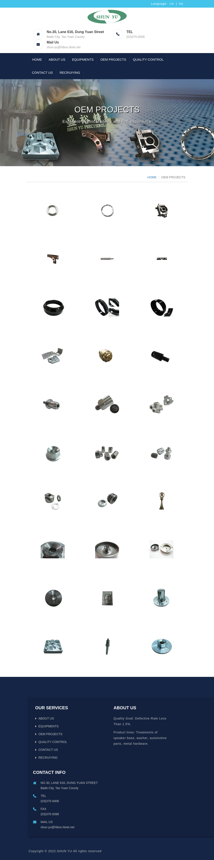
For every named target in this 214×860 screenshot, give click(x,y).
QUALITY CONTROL (148, 59)
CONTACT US (42, 72)
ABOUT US (57, 59)
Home (37, 59)
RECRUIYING (70, 72)
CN (172, 3)
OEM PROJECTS (113, 59)
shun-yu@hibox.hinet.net (64, 47)
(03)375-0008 (135, 36)
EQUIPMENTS (83, 59)
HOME (152, 177)
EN (181, 3)
